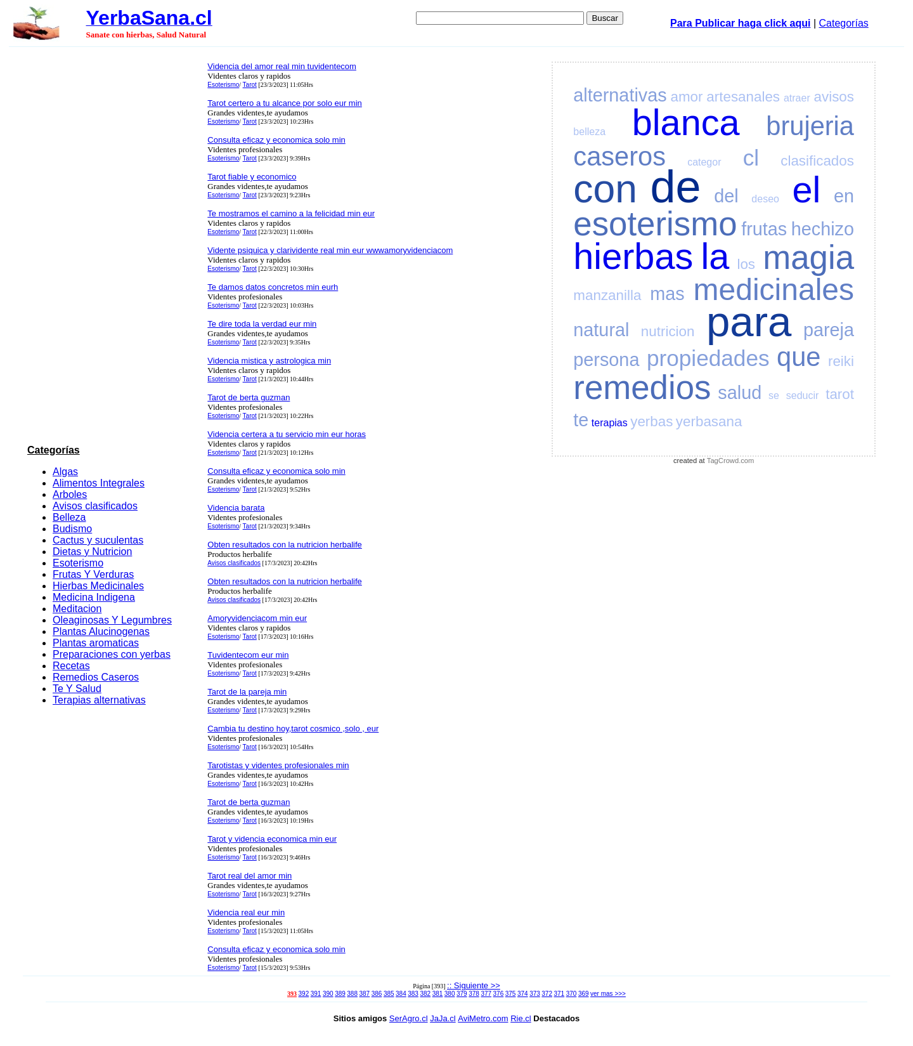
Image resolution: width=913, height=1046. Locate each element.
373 (534, 993)
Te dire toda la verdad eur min (261, 324)
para (748, 321)
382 (425, 993)
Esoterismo (78, 563)
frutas (764, 229)
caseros (619, 156)
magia (808, 257)
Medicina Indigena (94, 597)
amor (686, 97)
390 (328, 993)
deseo (765, 198)
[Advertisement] (113, 248)
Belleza (69, 517)
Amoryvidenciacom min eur (257, 618)
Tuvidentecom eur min (247, 655)
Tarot (250, 84)
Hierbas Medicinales (98, 585)
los (746, 264)
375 (510, 993)
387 (364, 993)
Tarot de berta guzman (248, 397)
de (676, 186)
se (773, 395)
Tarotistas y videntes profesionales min (278, 765)
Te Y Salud (77, 688)
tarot (840, 394)
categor (704, 162)
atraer (797, 98)
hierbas (633, 256)
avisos (834, 97)
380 (449, 993)
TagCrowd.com (730, 460)
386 (377, 993)
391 (316, 993)
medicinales (774, 289)
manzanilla (607, 295)
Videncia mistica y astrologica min (269, 360)
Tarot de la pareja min (247, 691)
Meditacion (77, 608)
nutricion (668, 331)
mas (667, 294)
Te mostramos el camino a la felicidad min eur (291, 213)
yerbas (651, 421)
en (844, 196)
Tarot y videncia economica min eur (272, 839)
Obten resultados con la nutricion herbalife (284, 544)
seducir (802, 395)
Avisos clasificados (95, 505)
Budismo (72, 528)
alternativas (619, 95)
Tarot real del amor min (249, 875)
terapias (610, 422)
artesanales (743, 97)
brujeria (810, 126)
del (726, 196)
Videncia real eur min (246, 912)
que (798, 357)
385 (389, 993)
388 (352, 993)
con (605, 189)
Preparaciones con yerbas (112, 654)
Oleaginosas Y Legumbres (112, 620)
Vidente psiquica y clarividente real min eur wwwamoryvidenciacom (330, 250)
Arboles (70, 494)
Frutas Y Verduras (93, 574)
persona (606, 360)
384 (401, 993)
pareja (828, 330)
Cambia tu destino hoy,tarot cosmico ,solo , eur (293, 728)
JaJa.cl (442, 1018)
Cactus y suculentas (98, 540)
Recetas (71, 665)
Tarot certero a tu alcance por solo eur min (284, 103)
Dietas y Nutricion (92, 551)
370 (571, 993)
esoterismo (655, 223)
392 (304, 993)
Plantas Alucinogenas (101, 631)
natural (601, 330)
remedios (642, 387)
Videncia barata (235, 508)
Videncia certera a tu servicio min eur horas (286, 434)
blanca (686, 122)
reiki (841, 361)
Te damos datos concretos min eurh (272, 287)
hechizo (822, 229)
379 (461, 993)
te (580, 420)
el (807, 189)
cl (751, 157)
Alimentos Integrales (99, 483)
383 (413, 993)
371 (559, 993)
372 (546, 993)
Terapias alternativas (99, 700)
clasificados (817, 161)
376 (498, 993)
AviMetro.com (483, 1018)
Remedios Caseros (96, 677)
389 (340, 993)
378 (474, 993)
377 (486, 993)
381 (437, 993)
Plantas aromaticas (96, 642)
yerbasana (709, 421)
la (715, 256)
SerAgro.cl (408, 1018)
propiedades (708, 358)
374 (522, 993)
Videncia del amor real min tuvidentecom (281, 66)
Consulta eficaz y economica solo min (276, 140)
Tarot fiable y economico (251, 176)
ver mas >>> (608, 993)
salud (739, 392)
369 (583, 993)
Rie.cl (520, 1018)
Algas (65, 471)
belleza (589, 131)
